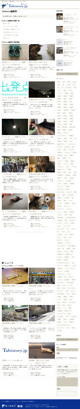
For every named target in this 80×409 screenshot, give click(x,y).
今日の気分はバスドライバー (10, 32)
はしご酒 (69, 192)
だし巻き (60, 330)
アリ (65, 308)
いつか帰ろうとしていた (63, 262)
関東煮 (73, 279)
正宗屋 (59, 322)
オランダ (68, 243)
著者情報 (39, 375)
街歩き (74, 81)
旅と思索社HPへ (31, 401)
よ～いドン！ (61, 327)
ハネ (66, 234)
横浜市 (59, 118)
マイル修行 (68, 180)
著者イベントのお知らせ (12, 360)
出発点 (73, 203)
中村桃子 (66, 260)
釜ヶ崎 (67, 189)
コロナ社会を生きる (70, 217)
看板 (71, 124)
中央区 (59, 110)
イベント (16, 375)
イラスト (60, 214)
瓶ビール (60, 240)
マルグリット (67, 206)
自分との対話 (70, 282)
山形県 (70, 130)
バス (59, 195)
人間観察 (60, 277)
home (73, 262)
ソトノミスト (67, 226)
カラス (63, 231)
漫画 (66, 220)
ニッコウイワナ (68, 60)
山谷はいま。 (6, 38)
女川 (68, 293)
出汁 (68, 327)
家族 (70, 308)
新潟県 (65, 96)
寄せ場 (67, 186)
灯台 (74, 84)
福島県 (71, 107)
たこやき (60, 279)
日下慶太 (67, 271)
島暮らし (60, 178)
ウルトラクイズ (61, 313)
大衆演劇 (60, 220)
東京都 (65, 141)
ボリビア (60, 161)
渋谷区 (64, 113)
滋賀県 (59, 197)
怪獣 (71, 214)
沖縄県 (71, 96)
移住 (75, 172)
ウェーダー (60, 291)
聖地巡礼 (67, 257)
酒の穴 (73, 327)
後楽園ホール (69, 254)
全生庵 (59, 296)
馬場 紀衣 (60, 268)
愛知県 (65, 107)
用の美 (59, 200)
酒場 (59, 81)
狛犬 (66, 155)
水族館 (59, 260)
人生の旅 (74, 316)
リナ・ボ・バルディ (69, 268)
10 (40, 232)
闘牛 (65, 172)
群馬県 (59, 141)
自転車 (65, 138)
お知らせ (12, 375)
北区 (71, 101)
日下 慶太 (70, 42)
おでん (59, 226)
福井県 (71, 234)
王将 (59, 302)
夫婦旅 (66, 93)
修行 (66, 178)
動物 (59, 130)
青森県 (59, 107)
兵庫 (64, 288)
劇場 (59, 288)
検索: (57, 347)
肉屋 (64, 305)
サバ (68, 228)
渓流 (59, 285)
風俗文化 (60, 152)
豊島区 (59, 101)
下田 (73, 257)
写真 (65, 149)
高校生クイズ (68, 310)
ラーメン (60, 93)
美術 (64, 195)
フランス (60, 265)
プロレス (60, 257)
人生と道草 (70, 195)
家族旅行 (72, 211)
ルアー (64, 285)
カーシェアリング (62, 135)
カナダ (67, 166)
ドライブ (66, 132)
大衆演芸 (72, 183)
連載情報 (12, 300)
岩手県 (74, 152)
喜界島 (74, 175)
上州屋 (59, 319)
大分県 (72, 223)
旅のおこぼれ (6, 23)
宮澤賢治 (67, 203)
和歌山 (65, 299)
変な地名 (65, 127)
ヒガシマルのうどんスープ (64, 325)
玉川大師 (67, 146)
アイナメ (73, 291)
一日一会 (66, 251)
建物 (72, 163)
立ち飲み (60, 234)
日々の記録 (66, 197)
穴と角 (59, 206)
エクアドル (67, 152)
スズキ (66, 223)
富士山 (65, 121)
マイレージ (60, 180)
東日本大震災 (61, 293)
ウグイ (59, 237)
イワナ (70, 285)
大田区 (59, 115)
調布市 (59, 124)
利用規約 (7, 401)
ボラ (69, 231)
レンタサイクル (71, 144)
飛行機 (71, 178)
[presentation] (66, 393)
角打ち (69, 305)
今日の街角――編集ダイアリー (11, 29)
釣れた (65, 319)
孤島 (65, 98)
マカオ (59, 149)
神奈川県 (66, 110)
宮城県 (64, 158)
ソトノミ (66, 163)
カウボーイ (60, 166)
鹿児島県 (68, 175)
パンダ (59, 90)
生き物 (59, 251)
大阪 (59, 248)
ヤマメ (65, 39)
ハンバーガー (61, 228)
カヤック (71, 277)
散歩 (73, 146)
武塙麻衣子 (60, 243)
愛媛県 (71, 155)
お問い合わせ (24, 401)
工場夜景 (71, 135)
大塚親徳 (60, 310)
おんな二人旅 (61, 192)
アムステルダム (61, 245)
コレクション (61, 209)
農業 (72, 251)
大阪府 (65, 183)
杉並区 (59, 132)
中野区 (70, 113)
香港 (65, 90)
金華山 (73, 293)
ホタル (74, 265)
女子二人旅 (60, 189)
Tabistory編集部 (11, 75)
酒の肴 (68, 248)
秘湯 (72, 93)
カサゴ (59, 299)
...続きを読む (12, 70)
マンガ (70, 90)
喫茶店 (69, 169)
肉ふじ (59, 308)
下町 (71, 138)
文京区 (70, 98)
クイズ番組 (60, 316)
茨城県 (65, 104)
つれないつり (70, 44)
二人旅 (59, 183)
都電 (75, 192)
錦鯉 (70, 172)
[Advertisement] (28, 248)
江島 (67, 291)
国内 (69, 81)
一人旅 (68, 84)
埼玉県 (65, 118)
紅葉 (66, 214)
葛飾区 (71, 118)
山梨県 (59, 121)
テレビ (67, 316)
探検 (59, 84)
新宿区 (65, 101)
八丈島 (59, 104)
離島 (59, 158)
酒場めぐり (67, 265)
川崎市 (59, 138)
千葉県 (71, 104)
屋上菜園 (60, 155)
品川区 (65, 115)
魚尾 (69, 313)
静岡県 (59, 98)
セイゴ (70, 237)
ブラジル (60, 271)
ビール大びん (72, 302)
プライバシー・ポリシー (15, 401)
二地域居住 (60, 175)
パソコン (60, 203)
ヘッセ (70, 200)
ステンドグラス (71, 288)
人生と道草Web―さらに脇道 (10, 35)
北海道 (59, 96)
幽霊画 (65, 296)
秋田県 (64, 130)
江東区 (65, 124)
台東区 (71, 115)
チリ (70, 158)
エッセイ (67, 240)
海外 (64, 81)
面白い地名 (72, 127)
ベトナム (69, 209)
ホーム (3, 401)
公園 (75, 87)
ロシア (73, 228)
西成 (65, 237)
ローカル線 (68, 87)
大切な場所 (60, 217)
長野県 (59, 172)
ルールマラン (61, 282)
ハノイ (59, 211)
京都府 (65, 211)
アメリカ (74, 166)
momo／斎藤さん (72, 245)
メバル (68, 274)
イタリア (60, 223)
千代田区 (73, 110)
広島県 (71, 121)
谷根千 (71, 296)
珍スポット (72, 220)
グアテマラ (71, 149)
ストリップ (60, 186)
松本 (74, 248)
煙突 (59, 127)
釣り (71, 141)
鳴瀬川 (71, 322)
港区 (59, 113)
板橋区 (72, 161)
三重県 (66, 161)
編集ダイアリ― (61, 169)
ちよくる (60, 146)
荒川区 (59, 163)
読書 (65, 200)
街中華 (64, 302)
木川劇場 (67, 279)
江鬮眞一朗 (60, 254)
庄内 (59, 305)
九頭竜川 (72, 319)
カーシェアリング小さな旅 (10, 26)
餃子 (71, 299)
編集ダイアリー (61, 144)
